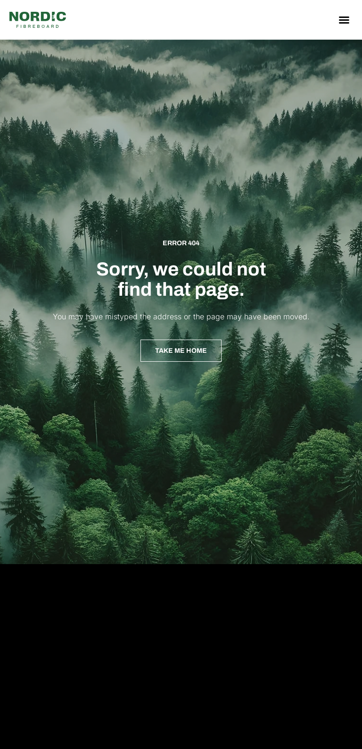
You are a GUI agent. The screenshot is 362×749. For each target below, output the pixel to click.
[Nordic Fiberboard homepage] (37, 20)
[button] (344, 19)
